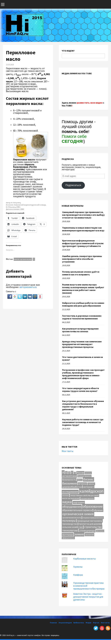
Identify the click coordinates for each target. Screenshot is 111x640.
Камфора (78, 574)
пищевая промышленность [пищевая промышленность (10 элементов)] (93, 518)
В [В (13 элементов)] (69, 473)
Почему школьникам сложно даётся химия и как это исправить (80, 273)
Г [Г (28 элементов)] (72, 472)
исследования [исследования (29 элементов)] (70, 491)
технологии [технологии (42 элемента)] (70, 530)
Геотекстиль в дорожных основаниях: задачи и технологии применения (82, 317)
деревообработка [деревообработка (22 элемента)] (72, 486)
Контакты (105, 623)
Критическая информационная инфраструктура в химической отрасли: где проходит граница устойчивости (83, 243)
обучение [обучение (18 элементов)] (98, 510)
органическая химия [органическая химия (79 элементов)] (78, 514)
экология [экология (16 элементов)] (89, 534)
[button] (9, 298)
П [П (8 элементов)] (74, 473)
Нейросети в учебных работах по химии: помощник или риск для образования (83, 304)
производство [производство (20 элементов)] (69, 523)
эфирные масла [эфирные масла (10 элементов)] (68, 538)
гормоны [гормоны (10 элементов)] (91, 484)
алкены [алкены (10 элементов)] (88, 473)
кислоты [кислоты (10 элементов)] (65, 495)
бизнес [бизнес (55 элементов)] (89, 479)
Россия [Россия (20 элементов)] (80, 472)
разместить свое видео (90, 102)
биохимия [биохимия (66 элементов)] (69, 483)
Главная (53, 623)
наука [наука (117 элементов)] (67, 502)
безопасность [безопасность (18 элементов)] (69, 479)
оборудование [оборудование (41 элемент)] (71, 506)
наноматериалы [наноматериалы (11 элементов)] (87, 498)
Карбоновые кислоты (84, 558)
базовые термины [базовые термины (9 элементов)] (84, 476)
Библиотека (78, 623)
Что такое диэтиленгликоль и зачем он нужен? (82, 358)
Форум (88, 623)
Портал (96, 623)
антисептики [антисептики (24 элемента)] (69, 475)
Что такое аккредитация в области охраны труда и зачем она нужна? (80, 389)
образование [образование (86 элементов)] (93, 506)
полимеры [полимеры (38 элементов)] (69, 520)
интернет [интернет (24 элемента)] (88, 486)
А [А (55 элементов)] (63, 472)
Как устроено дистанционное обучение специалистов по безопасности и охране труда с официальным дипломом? (83, 405)
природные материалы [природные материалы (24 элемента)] (89, 520)
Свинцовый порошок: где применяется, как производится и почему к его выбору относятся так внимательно (83, 215)
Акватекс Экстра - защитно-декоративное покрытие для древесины (88, 596)
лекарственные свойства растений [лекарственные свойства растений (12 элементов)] (84, 495)
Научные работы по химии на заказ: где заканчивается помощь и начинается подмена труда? (82, 422)
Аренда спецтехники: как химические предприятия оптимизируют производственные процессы (82, 344)
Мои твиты (67, 451)
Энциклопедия (65, 623)
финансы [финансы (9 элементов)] (100, 531)
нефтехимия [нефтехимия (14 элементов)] (78, 502)
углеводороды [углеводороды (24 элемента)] (87, 530)
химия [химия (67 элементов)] (79, 534)
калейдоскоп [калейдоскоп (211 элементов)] (91, 491)
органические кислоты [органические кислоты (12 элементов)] (71, 517)
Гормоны (77, 566)
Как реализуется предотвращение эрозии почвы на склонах (80, 330)
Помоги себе (74, 139)
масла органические (23, 259)
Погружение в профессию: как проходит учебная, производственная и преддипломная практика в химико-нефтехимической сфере (83, 374)
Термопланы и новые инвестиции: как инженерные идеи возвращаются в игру (83, 229)
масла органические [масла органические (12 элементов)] (70, 498)
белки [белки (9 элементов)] (79, 480)
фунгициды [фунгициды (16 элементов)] (67, 534)
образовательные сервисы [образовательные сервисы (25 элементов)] (77, 510)
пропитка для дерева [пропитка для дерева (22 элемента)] (90, 523)
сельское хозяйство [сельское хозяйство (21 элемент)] (72, 527)
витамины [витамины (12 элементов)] (82, 484)
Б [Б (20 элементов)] (66, 472)
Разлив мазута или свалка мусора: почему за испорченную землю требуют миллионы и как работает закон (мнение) (83, 288)
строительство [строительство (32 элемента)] (93, 527)
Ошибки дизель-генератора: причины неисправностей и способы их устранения (82, 259)
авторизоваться (27, 287)
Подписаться (73, 185)
